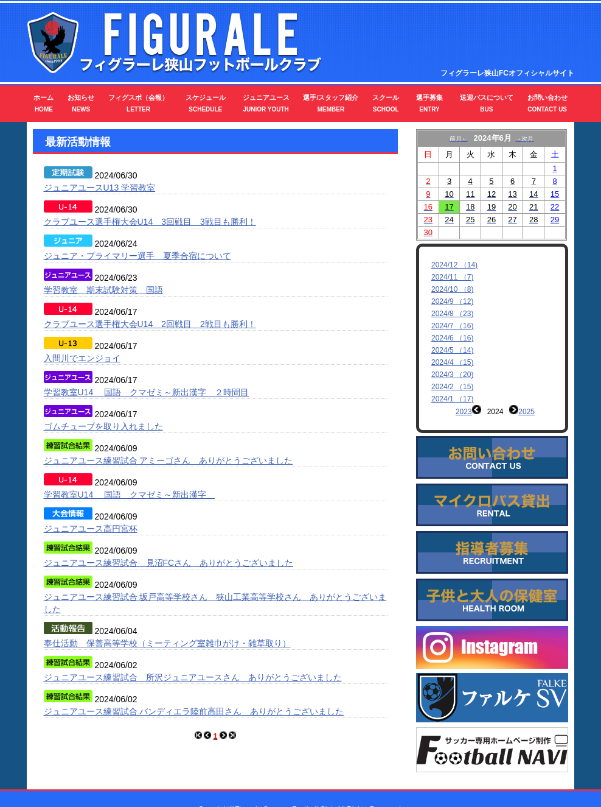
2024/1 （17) (452, 399)
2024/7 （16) (452, 326)
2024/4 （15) (452, 362)
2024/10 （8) (452, 289)
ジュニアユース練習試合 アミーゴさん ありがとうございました (168, 460)
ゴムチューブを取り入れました (103, 426)
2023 (464, 411)
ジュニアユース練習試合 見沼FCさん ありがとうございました (169, 563)
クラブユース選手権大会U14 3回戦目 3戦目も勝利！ (150, 222)
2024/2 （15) (452, 386)
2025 (526, 411)
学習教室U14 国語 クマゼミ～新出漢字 (129, 494)
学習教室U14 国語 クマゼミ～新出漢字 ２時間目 (146, 392)
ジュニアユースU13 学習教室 (100, 187)
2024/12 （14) (454, 265)
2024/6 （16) (452, 338)
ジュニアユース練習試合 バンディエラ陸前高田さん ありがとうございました (194, 711)
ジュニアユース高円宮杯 (90, 529)
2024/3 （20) (452, 374)
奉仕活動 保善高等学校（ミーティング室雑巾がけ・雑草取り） (167, 643)
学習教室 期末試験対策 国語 (103, 290)
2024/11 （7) (452, 277)
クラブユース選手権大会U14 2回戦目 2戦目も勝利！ (150, 324)
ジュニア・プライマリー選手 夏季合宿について (137, 256)
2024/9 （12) (452, 301)
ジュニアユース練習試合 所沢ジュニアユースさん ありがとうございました (193, 677)
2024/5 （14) (452, 350)
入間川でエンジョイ (82, 358)
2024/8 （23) (452, 313)
